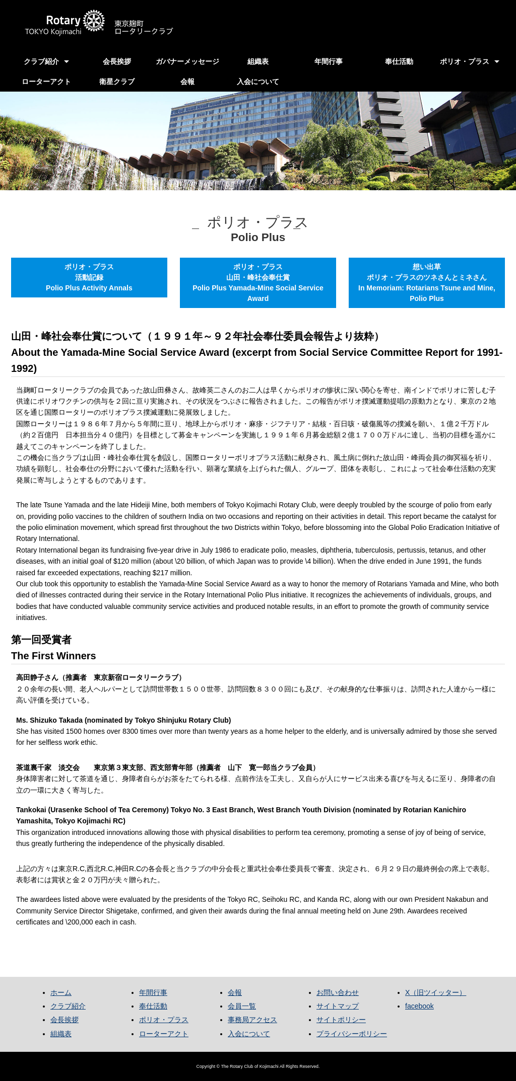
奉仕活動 (399, 61)
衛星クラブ (117, 82)
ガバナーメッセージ (187, 61)
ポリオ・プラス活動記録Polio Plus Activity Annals (89, 277)
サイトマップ (337, 1006)
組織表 (258, 61)
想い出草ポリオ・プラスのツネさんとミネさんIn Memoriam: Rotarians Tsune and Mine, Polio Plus (426, 282)
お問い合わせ (337, 992)
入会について (258, 82)
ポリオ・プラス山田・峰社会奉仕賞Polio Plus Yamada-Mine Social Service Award (258, 282)
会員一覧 (242, 1006)
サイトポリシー (341, 1020)
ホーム (61, 992)
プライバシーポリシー (351, 1034)
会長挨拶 (117, 61)
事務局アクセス (252, 1020)
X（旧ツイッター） (435, 992)
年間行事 (328, 61)
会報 (187, 82)
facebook (419, 1006)
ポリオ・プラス (464, 61)
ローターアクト (46, 82)
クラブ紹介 (41, 61)
